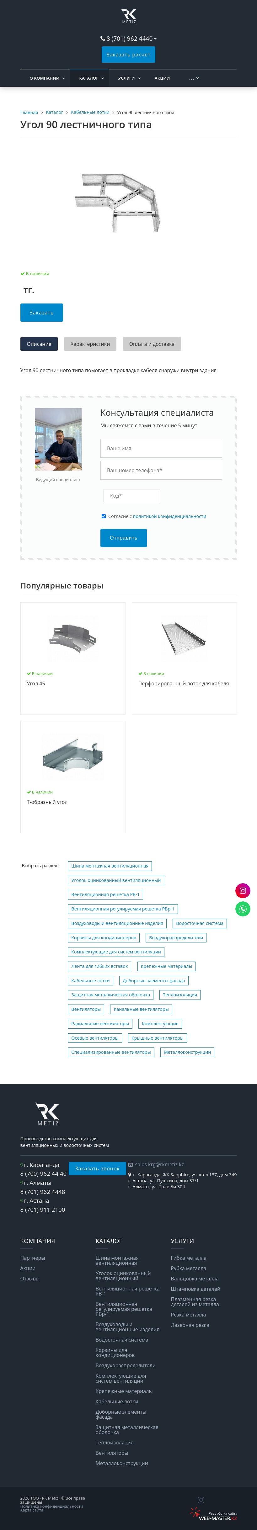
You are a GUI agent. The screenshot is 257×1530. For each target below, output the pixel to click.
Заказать (42, 312)
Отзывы (30, 1278)
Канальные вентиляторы (141, 1009)
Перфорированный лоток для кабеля (183, 684)
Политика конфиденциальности (51, 1506)
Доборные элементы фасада (154, 981)
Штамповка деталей (196, 1288)
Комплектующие (160, 1023)
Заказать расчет (128, 54)
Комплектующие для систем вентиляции (116, 952)
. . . (191, 78)
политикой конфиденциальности (169, 516)
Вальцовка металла (195, 1278)
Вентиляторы (86, 1009)
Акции (162, 78)
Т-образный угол (47, 802)
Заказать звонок (97, 1168)
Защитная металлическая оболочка (110, 995)
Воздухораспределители (176, 938)
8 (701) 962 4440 (130, 38)
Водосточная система (199, 923)
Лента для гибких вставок (99, 966)
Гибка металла (189, 1257)
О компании (45, 78)
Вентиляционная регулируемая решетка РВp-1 (122, 909)
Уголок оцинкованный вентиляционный (116, 880)
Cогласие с (157, 516)
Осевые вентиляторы (94, 1038)
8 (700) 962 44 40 (43, 1173)
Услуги (126, 78)
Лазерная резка (190, 1324)
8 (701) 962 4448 (42, 1191)
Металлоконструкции (187, 1052)
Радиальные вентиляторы (100, 1023)
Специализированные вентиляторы (111, 1052)
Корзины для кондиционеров (103, 938)
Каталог (89, 78)
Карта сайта (32, 1510)
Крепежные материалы (166, 966)
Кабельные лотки (90, 981)
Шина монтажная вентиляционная (109, 866)
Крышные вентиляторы (157, 1038)
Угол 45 (36, 684)
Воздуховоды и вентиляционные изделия (117, 923)
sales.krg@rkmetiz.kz (159, 1164)
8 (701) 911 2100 (42, 1209)
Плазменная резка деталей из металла (195, 1302)
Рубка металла (188, 1268)
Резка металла (188, 1314)
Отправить (123, 538)
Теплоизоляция (180, 995)
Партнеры (32, 1257)
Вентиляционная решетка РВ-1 (105, 894)
